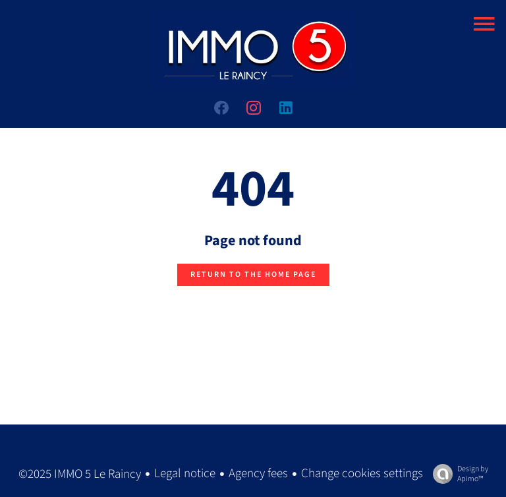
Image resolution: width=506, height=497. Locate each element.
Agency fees (258, 473)
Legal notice (184, 473)
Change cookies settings (362, 473)
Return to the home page (253, 274)
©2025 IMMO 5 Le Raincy (79, 474)
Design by (457, 473)
